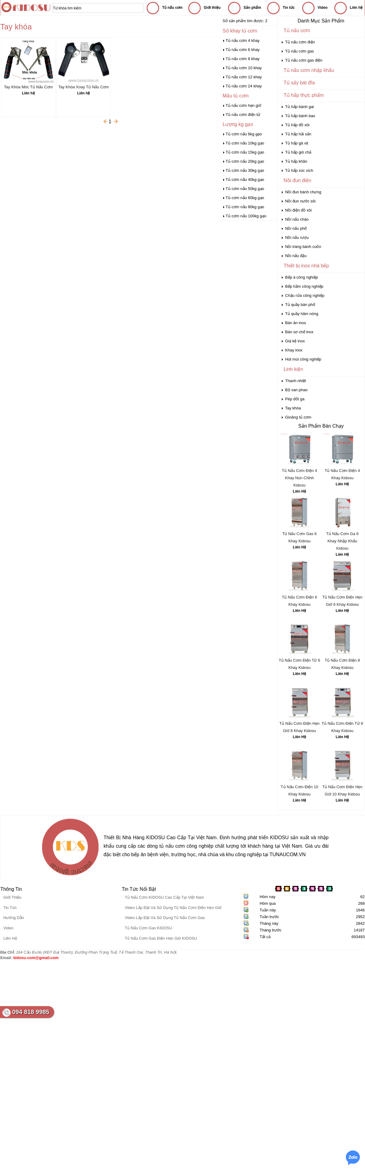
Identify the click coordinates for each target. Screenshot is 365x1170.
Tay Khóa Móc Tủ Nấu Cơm (28, 87)
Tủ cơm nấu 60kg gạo (245, 197)
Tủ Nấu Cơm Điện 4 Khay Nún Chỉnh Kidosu (299, 477)
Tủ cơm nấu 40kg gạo (245, 179)
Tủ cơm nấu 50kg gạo (245, 188)
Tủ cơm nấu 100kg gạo (246, 216)
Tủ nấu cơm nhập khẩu (309, 70)
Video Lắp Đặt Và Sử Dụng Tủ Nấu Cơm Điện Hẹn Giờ (173, 907)
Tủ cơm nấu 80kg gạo (245, 207)
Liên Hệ (299, 491)
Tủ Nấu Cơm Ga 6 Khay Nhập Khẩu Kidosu (342, 541)
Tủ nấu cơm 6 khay (243, 49)
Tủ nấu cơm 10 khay (244, 68)
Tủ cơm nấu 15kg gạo (245, 152)
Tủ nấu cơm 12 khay (244, 77)
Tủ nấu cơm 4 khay (243, 40)
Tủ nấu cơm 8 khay (243, 58)
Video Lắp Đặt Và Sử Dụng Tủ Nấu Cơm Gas (165, 917)
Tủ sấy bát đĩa (299, 82)
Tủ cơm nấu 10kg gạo (245, 143)
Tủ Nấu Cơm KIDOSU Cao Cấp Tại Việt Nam (164, 897)
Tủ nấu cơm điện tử (243, 114)
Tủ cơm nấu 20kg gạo (245, 161)
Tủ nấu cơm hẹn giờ (243, 105)
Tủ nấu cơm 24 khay (244, 86)
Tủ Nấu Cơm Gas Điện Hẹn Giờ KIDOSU (161, 938)
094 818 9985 (30, 1012)
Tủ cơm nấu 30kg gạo (245, 170)
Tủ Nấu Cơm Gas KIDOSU (148, 928)
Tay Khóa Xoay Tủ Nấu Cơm (83, 87)
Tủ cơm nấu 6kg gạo (244, 134)
